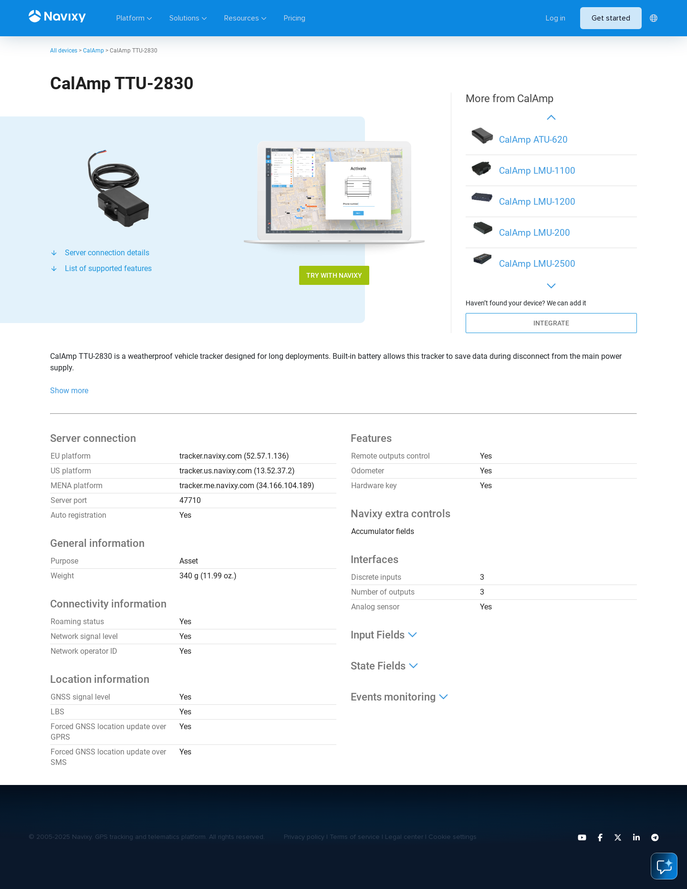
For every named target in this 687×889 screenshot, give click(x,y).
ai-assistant (664, 866)
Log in (555, 18)
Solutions (184, 18)
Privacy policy (304, 837)
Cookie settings (452, 837)
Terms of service (355, 837)
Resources (241, 18)
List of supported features (108, 268)
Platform (130, 18)
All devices (63, 50)
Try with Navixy (334, 275)
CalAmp (93, 50)
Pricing (294, 18)
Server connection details (107, 252)
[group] (551, 139)
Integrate (551, 323)
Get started (611, 18)
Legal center (404, 837)
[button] (551, 117)
